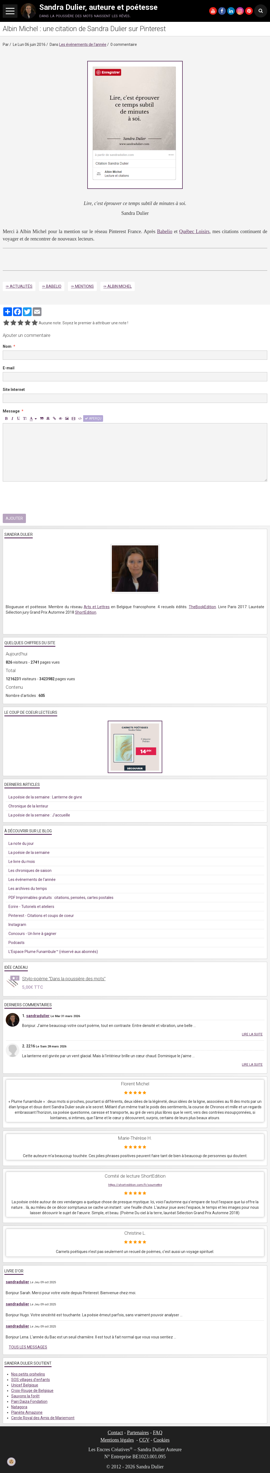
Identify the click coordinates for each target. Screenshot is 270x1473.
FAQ (158, 1432)
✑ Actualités (19, 286)
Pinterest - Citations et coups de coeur (41, 915)
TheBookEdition (202, 607)
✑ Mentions (82, 286)
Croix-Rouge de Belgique (32, 1390)
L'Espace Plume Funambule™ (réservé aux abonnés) (53, 951)
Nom (7, 346)
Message (11, 411)
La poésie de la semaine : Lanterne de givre (45, 797)
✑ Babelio (51, 286)
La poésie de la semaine (29, 852)
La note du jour (21, 843)
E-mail (8, 368)
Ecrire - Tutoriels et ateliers (31, 906)
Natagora (19, 1407)
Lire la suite (252, 1034)
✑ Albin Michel (117, 286)
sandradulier (38, 1016)
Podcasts (16, 942)
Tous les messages (28, 1347)
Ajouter (14, 518)
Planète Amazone (27, 1412)
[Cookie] (11, 1461)
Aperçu (93, 418)
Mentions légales (117, 1440)
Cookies (162, 1440)
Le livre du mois (21, 861)
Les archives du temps (27, 888)
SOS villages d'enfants (30, 1379)
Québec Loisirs (194, 231)
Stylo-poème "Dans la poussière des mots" (64, 978)
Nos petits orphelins (28, 1374)
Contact (115, 1432)
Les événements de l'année (82, 44)
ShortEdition (85, 612)
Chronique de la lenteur (28, 806)
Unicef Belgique (24, 1385)
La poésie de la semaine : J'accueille (39, 815)
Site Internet (14, 389)
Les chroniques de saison (30, 870)
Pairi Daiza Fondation (29, 1401)
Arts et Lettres (97, 607)
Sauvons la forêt (25, 1396)
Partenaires (138, 1432)
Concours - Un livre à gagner (32, 933)
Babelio (164, 231)
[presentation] (44, 497)
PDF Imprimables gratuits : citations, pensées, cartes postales (60, 897)
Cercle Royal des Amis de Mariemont (42, 1418)
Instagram (17, 924)
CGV (144, 1440)
